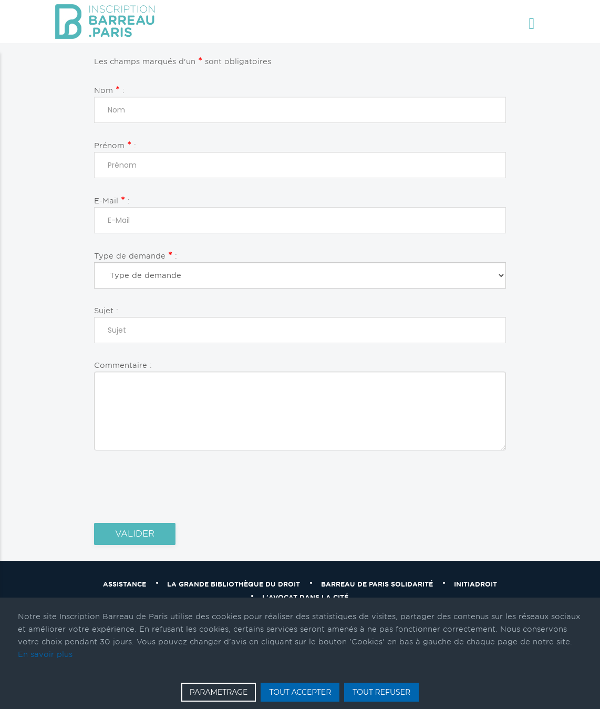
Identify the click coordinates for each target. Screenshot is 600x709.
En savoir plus (45, 654)
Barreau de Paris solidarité (377, 584)
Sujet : (106, 310)
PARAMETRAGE (219, 692)
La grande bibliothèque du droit (233, 584)
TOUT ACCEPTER (300, 692)
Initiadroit (475, 584)
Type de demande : (135, 255)
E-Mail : (112, 199)
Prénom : (115, 144)
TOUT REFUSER (381, 692)
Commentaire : (123, 365)
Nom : (109, 89)
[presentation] (174, 486)
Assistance (124, 584)
